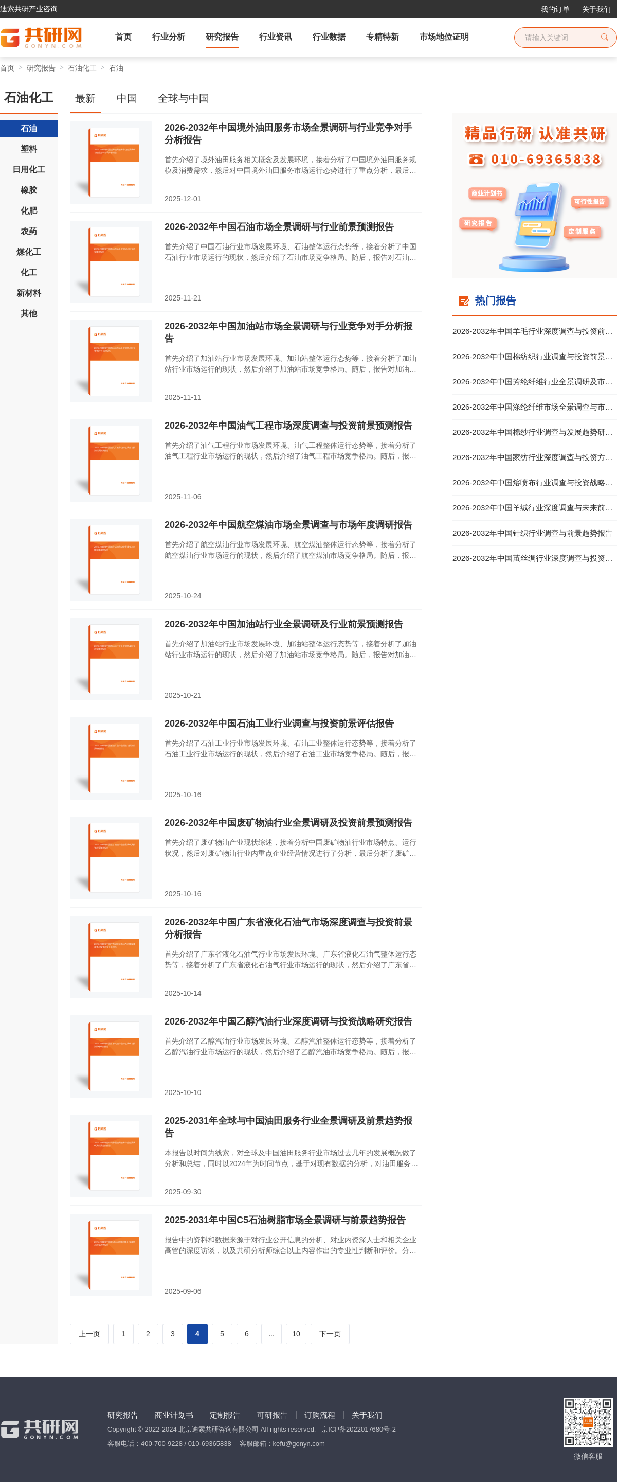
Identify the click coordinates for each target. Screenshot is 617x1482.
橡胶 (29, 190)
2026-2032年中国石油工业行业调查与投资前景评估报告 (279, 723)
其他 (29, 313)
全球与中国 (183, 98)
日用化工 (28, 169)
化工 (29, 272)
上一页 (89, 1334)
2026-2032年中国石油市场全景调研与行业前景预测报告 (279, 227)
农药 (29, 231)
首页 (7, 68)
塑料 (29, 149)
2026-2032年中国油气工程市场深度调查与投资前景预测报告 (288, 425)
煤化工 (28, 252)
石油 (116, 68)
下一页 (330, 1334)
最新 (85, 98)
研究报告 (41, 68)
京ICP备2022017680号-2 (358, 1429)
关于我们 (596, 9)
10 (296, 1334)
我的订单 (555, 9)
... (271, 1334)
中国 (127, 98)
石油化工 (82, 68)
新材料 (28, 293)
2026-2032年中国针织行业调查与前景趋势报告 (532, 532)
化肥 (29, 210)
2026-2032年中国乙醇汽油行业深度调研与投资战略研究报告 (288, 1021)
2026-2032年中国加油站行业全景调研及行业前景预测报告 (284, 624)
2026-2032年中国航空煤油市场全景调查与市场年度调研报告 (288, 525)
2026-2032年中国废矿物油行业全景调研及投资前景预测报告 (288, 823)
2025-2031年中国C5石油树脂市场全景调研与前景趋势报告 (285, 1220)
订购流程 (319, 1414)
